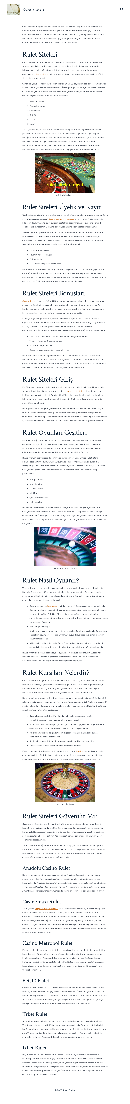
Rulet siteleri (43, 74)
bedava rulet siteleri (74, 391)
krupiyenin (52, 606)
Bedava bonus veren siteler (61, 218)
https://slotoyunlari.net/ (46, 908)
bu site (79, 751)
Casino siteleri (29, 301)
